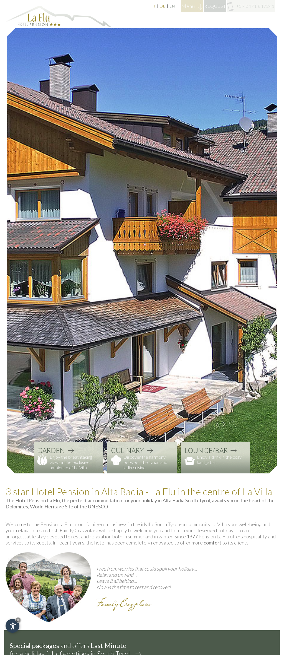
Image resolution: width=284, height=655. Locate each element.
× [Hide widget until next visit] (18, 620)
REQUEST (199, 6)
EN (140, 6)
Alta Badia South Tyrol (186, 500)
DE (131, 6)
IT (122, 6)
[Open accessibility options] (12, 626)
